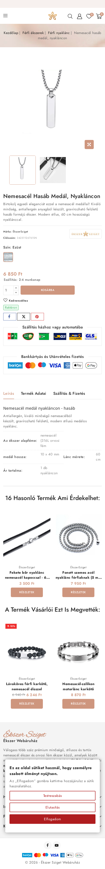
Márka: (7, 232)
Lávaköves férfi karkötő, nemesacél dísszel (27, 687)
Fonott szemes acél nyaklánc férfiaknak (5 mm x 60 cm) (78, 577)
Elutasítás (52, 807)
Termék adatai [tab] (33, 393)
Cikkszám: (9, 238)
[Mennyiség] (8, 290)
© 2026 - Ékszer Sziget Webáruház (52, 862)
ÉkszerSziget (20, 232)
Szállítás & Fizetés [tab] (69, 393)
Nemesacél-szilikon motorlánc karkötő (78, 687)
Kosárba (48, 290)
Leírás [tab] (8, 393)
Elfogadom (52, 819)
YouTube (57, 845)
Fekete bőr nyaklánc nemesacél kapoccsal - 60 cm (27, 577)
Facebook (48, 845)
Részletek (26, 592)
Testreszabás (52, 795)
